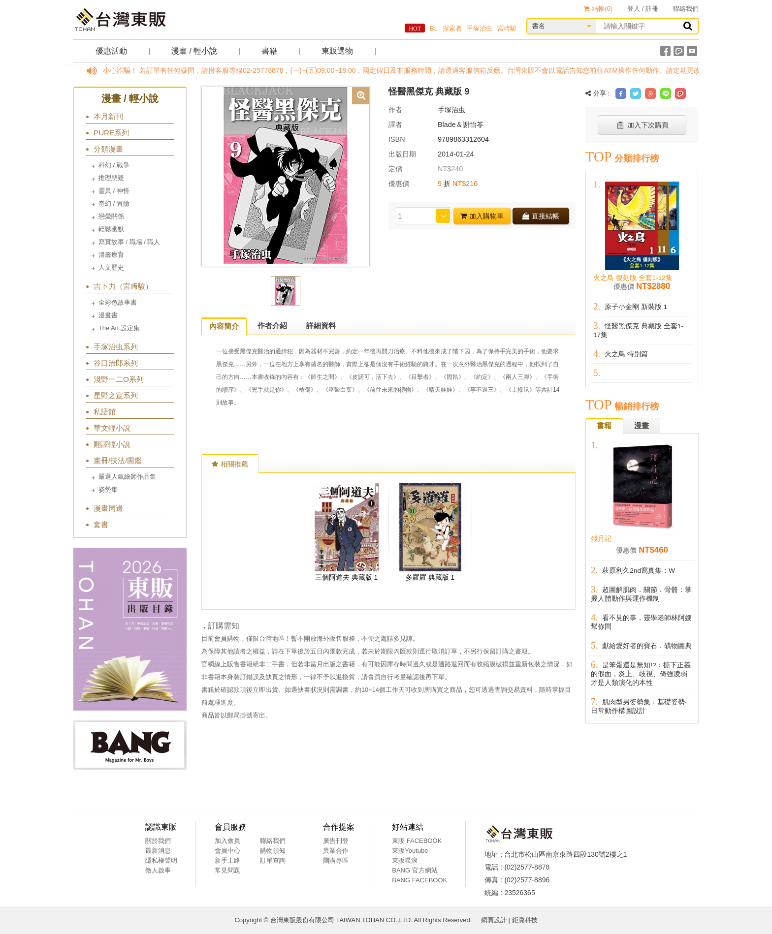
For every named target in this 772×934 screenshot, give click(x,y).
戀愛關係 (111, 216)
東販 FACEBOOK (417, 840)
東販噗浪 (405, 860)
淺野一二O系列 (119, 379)
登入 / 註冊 (642, 8)
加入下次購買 (642, 125)
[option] (285, 175)
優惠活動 (111, 51)
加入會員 (227, 840)
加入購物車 (482, 216)
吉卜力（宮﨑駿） (123, 286)
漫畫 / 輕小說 (194, 51)
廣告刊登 (336, 840)
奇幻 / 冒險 (113, 203)
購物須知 (273, 850)
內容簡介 (224, 326)
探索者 (452, 28)
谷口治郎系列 (116, 363)
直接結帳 (540, 216)
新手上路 (227, 860)
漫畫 (641, 425)
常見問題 (227, 870)
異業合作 (336, 850)
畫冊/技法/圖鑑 (118, 460)
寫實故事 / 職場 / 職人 (129, 242)
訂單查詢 (273, 860)
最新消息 (158, 850)
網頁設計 (494, 920)
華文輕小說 (112, 428)
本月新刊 (108, 116)
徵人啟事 (158, 870)
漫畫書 (108, 315)
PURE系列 (111, 132)
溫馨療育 (111, 254)
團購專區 (336, 860)
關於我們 (158, 840)
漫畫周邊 (108, 508)
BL (434, 28)
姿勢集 (108, 489)
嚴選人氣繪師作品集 (127, 476)
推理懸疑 (111, 178)
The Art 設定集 (119, 328)
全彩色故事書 (117, 302)
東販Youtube (410, 850)
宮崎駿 (506, 28)
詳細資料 (321, 325)
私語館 (105, 411)
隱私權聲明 (161, 860)
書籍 (269, 51)
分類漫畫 (108, 149)
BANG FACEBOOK (419, 880)
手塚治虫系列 (116, 346)
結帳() (597, 8)
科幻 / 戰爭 (113, 165)
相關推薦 (230, 464)
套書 (101, 524)
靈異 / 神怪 (113, 190)
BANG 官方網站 (414, 870)
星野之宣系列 (116, 395)
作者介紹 (272, 325)
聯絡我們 (686, 8)
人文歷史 (111, 267)
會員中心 (227, 850)
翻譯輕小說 (112, 444)
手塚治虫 (479, 28)
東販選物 (337, 51)
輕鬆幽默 (111, 229)
